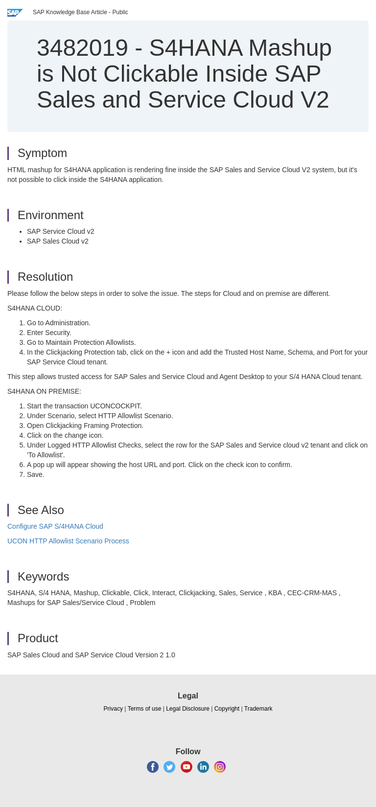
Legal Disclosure (188, 708)
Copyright (226, 708)
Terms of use (145, 708)
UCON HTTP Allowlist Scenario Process (68, 541)
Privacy (113, 708)
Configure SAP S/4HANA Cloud (55, 526)
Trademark (258, 708)
